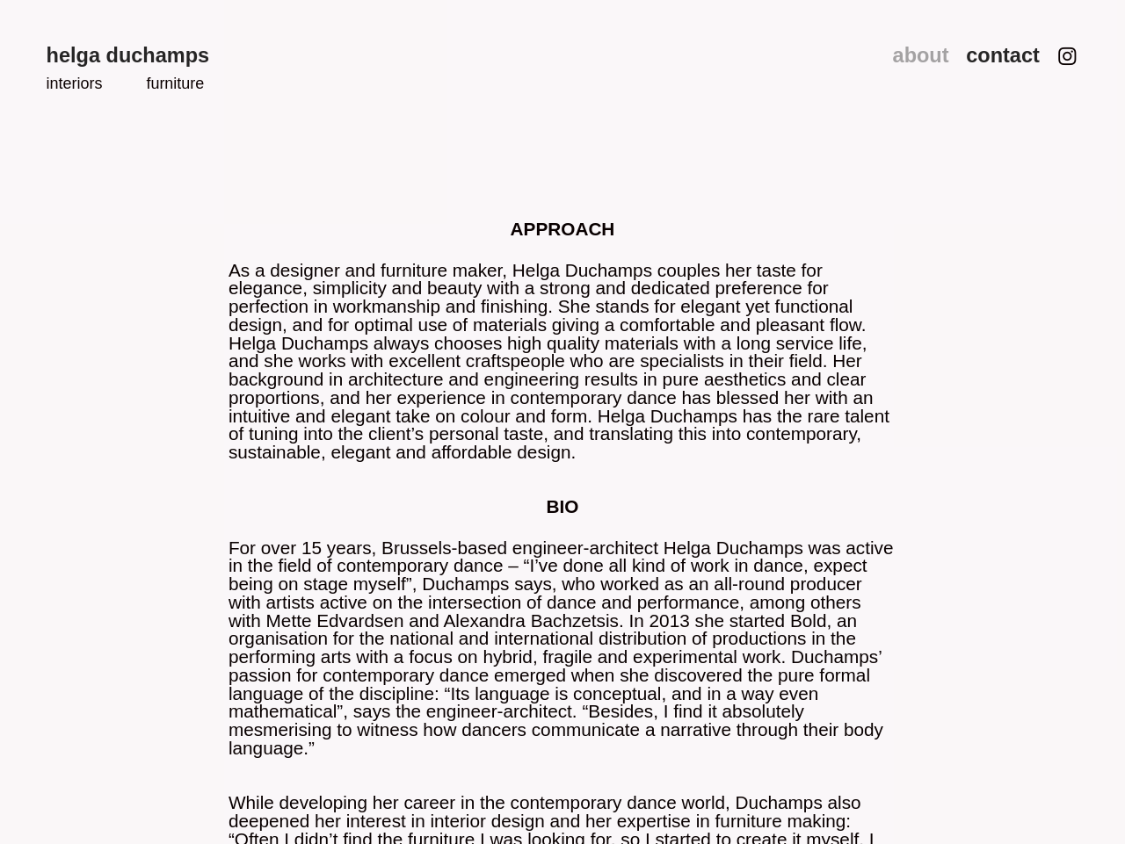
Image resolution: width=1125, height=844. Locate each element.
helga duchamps (128, 55)
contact (1003, 55)
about (924, 55)
